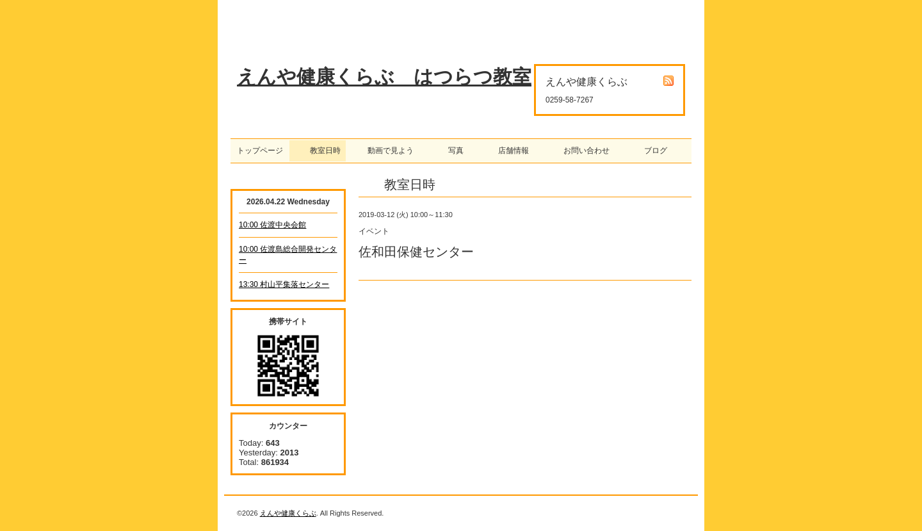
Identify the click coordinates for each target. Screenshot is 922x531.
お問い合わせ (582, 150)
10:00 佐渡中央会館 (272, 224)
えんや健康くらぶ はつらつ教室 (384, 76)
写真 (452, 150)
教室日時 (318, 150)
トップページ (260, 150)
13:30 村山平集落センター (284, 284)
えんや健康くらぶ (288, 513)
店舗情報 (510, 150)
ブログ (652, 150)
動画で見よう (386, 150)
